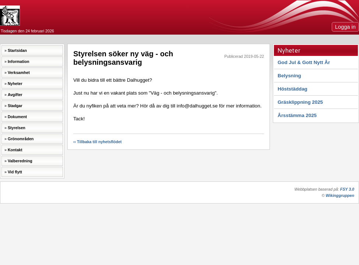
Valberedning (20, 161)
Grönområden (21, 139)
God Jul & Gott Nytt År (304, 62)
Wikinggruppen (340, 195)
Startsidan (17, 50)
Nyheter (15, 83)
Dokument (17, 116)
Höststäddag (292, 89)
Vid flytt (15, 172)
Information (18, 61)
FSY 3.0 (347, 189)
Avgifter (15, 94)
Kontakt (15, 150)
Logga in (345, 27)
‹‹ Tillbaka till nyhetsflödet (97, 141)
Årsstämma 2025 (297, 115)
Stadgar (15, 105)
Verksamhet (19, 72)
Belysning (289, 75)
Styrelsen (16, 128)
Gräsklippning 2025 (300, 102)
